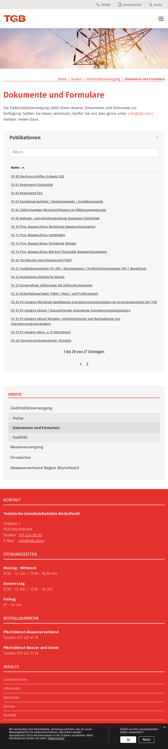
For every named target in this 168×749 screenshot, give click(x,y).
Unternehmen (15, 680)
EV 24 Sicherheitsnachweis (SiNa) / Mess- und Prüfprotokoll (54, 294)
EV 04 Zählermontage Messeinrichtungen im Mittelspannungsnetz (58, 210)
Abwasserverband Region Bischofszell (44, 468)
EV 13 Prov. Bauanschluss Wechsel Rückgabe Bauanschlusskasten (59, 252)
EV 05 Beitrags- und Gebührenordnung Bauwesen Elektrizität (55, 218)
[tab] (84, 137)
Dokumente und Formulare (48, 427)
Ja (128, 739)
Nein (146, 739)
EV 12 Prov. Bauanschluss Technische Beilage (43, 243)
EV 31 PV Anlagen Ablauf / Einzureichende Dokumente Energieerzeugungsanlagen (70, 310)
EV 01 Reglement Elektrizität (32, 185)
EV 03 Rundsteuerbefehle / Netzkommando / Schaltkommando (57, 202)
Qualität (20, 437)
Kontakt (9, 715)
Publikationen (25, 138)
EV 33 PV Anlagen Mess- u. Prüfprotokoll (41, 332)
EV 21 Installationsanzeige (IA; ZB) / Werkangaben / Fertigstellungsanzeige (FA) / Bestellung (78, 269)
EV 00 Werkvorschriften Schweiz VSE (37, 176)
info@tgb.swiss (140, 113)
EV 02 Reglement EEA (26, 193)
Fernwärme (20, 457)
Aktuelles (11, 697)
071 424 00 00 (30, 535)
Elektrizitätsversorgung (31, 408)
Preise (18, 418)
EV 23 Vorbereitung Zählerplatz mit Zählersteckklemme (51, 285)
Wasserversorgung (26, 447)
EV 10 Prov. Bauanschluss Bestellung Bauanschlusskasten (53, 227)
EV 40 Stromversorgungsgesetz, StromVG (41, 341)
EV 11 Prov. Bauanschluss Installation (38, 235)
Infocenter (12, 688)
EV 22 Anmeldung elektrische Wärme (38, 277)
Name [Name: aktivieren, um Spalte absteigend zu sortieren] (15, 168)
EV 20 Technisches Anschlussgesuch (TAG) (41, 260)
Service (14, 394)
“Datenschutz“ (56, 738)
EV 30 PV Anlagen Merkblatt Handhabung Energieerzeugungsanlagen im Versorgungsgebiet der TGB (84, 302)
